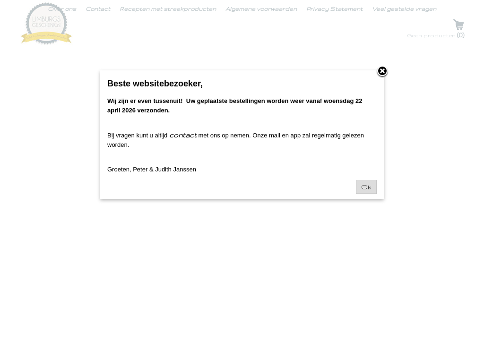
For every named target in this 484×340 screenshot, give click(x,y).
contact (183, 135)
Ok (366, 187)
